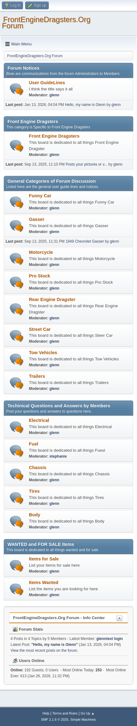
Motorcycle (41, 252)
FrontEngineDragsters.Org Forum (46, 22)
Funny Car (40, 195)
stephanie (58, 456)
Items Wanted (43, 582)
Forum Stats (28, 629)
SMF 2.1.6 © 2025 (54, 719)
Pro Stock (39, 275)
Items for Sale (44, 558)
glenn (54, 95)
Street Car (40, 329)
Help (46, 713)
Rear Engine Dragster (52, 299)
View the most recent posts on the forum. (44, 650)
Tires (34, 491)
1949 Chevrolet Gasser (85, 241)
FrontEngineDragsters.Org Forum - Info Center (59, 617)
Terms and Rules (65, 713)
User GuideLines (47, 82)
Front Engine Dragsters (54, 136)
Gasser (36, 219)
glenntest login (109, 639)
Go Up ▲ (87, 713)
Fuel (33, 443)
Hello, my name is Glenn (85, 105)
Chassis (37, 467)
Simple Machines (83, 719)
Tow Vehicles (43, 352)
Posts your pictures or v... (86, 164)
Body (34, 514)
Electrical (39, 420)
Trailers (37, 376)
